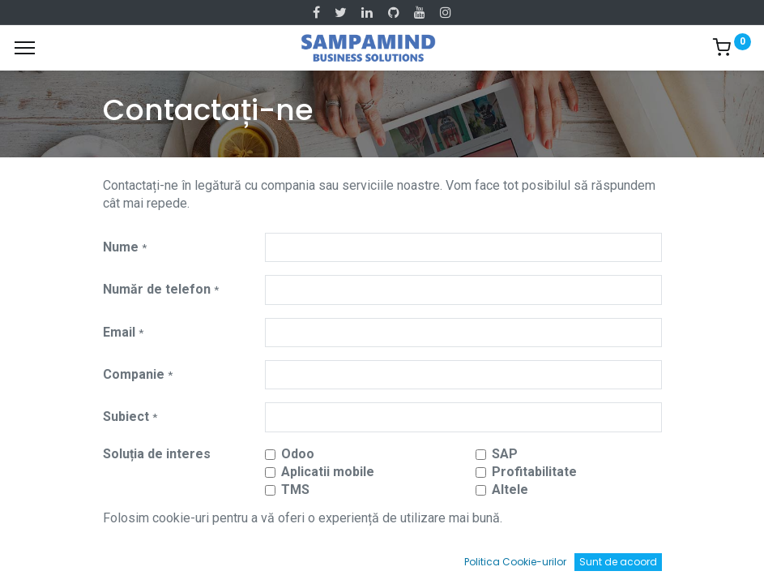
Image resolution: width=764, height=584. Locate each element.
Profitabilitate (534, 471)
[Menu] (24, 48)
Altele (510, 489)
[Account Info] (711, 556)
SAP (505, 454)
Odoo (297, 454)
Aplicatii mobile (327, 471)
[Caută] (217, 556)
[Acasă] (53, 556)
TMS (295, 489)
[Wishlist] (546, 556)
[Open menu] (382, 559)
